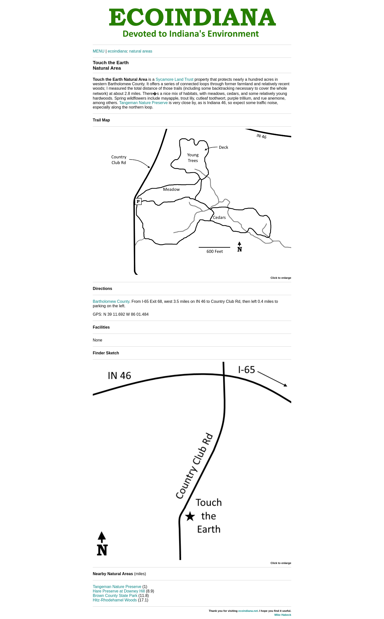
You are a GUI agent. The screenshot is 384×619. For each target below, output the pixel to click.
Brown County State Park (115, 595)
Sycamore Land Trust (174, 79)
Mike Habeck (282, 614)
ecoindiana (117, 51)
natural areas (140, 51)
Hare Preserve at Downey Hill (119, 591)
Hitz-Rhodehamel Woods (115, 600)
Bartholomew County (111, 301)
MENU (98, 51)
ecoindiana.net (248, 610)
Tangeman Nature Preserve (143, 103)
